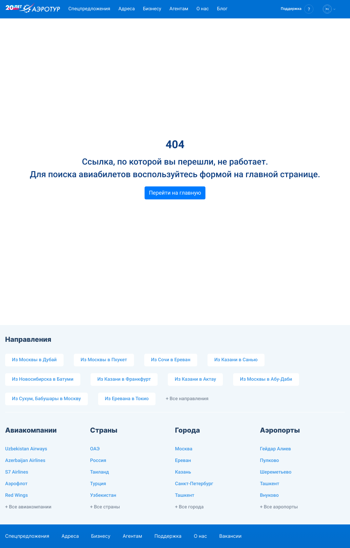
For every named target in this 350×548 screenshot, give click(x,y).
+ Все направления (187, 399)
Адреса (126, 9)
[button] (297, 9)
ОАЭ (95, 449)
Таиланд (99, 472)
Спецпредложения (89, 9)
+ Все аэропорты (279, 507)
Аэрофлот (16, 484)
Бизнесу (152, 9)
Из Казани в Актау (195, 379)
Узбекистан (103, 495)
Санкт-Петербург (194, 484)
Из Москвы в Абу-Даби (266, 379)
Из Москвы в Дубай (34, 360)
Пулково (269, 460)
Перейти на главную (175, 192)
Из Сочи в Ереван (170, 360)
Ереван (183, 460)
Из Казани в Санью (236, 360)
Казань (183, 472)
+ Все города (189, 507)
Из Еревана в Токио (127, 399)
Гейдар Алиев (275, 449)
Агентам (179, 9)
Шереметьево (276, 472)
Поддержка (167, 536)
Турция (98, 484)
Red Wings (16, 495)
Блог (222, 9)
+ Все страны (105, 507)
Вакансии (230, 536)
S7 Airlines (16, 472)
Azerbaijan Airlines (25, 460)
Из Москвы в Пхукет (104, 360)
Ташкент (184, 495)
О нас (203, 9)
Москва (183, 449)
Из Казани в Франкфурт (124, 379)
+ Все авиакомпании (28, 507)
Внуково (269, 495)
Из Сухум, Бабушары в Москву (46, 399)
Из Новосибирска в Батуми (42, 379)
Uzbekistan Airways (26, 449)
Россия (98, 460)
